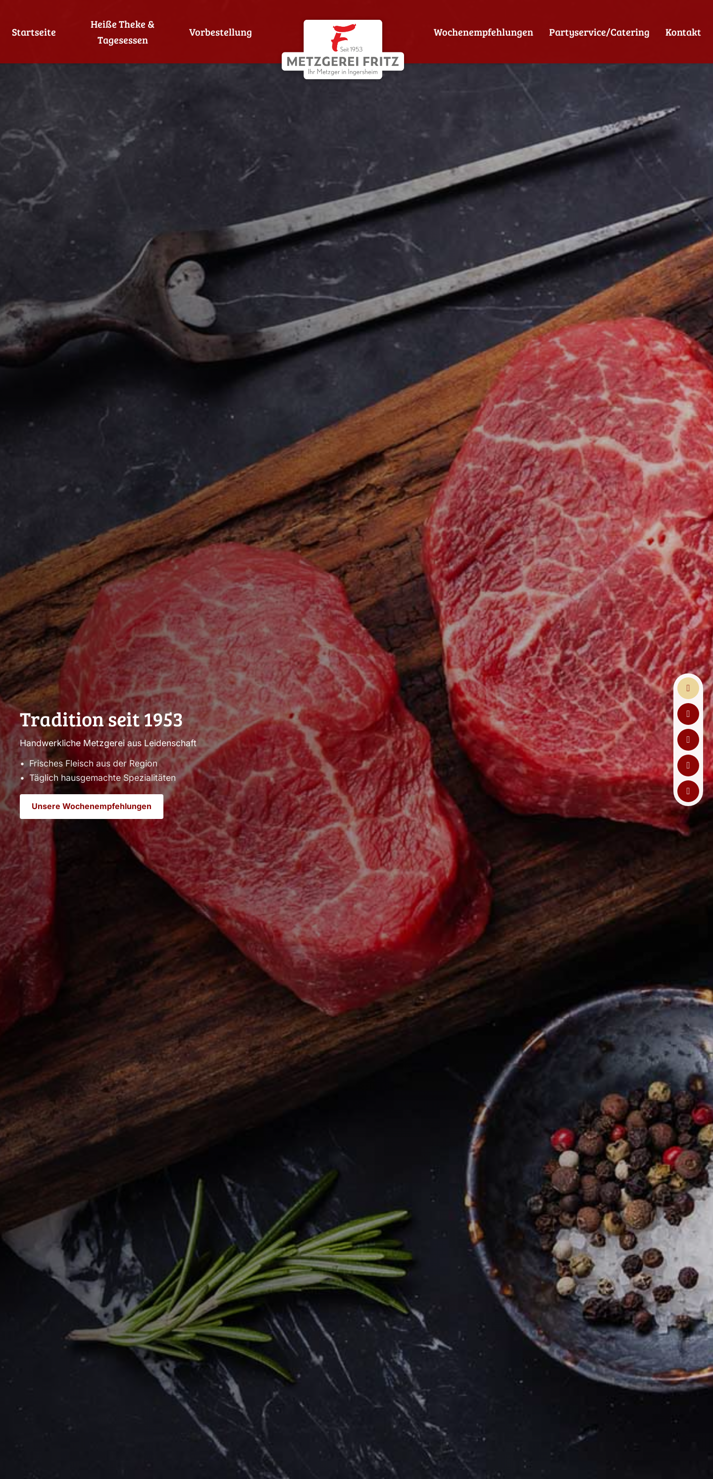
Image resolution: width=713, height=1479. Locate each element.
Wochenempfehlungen (483, 32)
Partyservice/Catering (599, 32)
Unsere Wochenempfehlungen (92, 806)
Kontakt (683, 32)
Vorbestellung (220, 32)
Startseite (34, 32)
